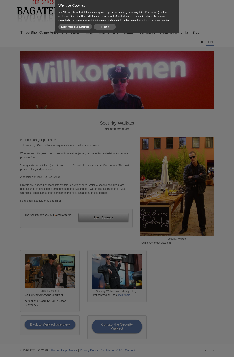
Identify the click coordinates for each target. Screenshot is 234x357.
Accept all (105, 26)
